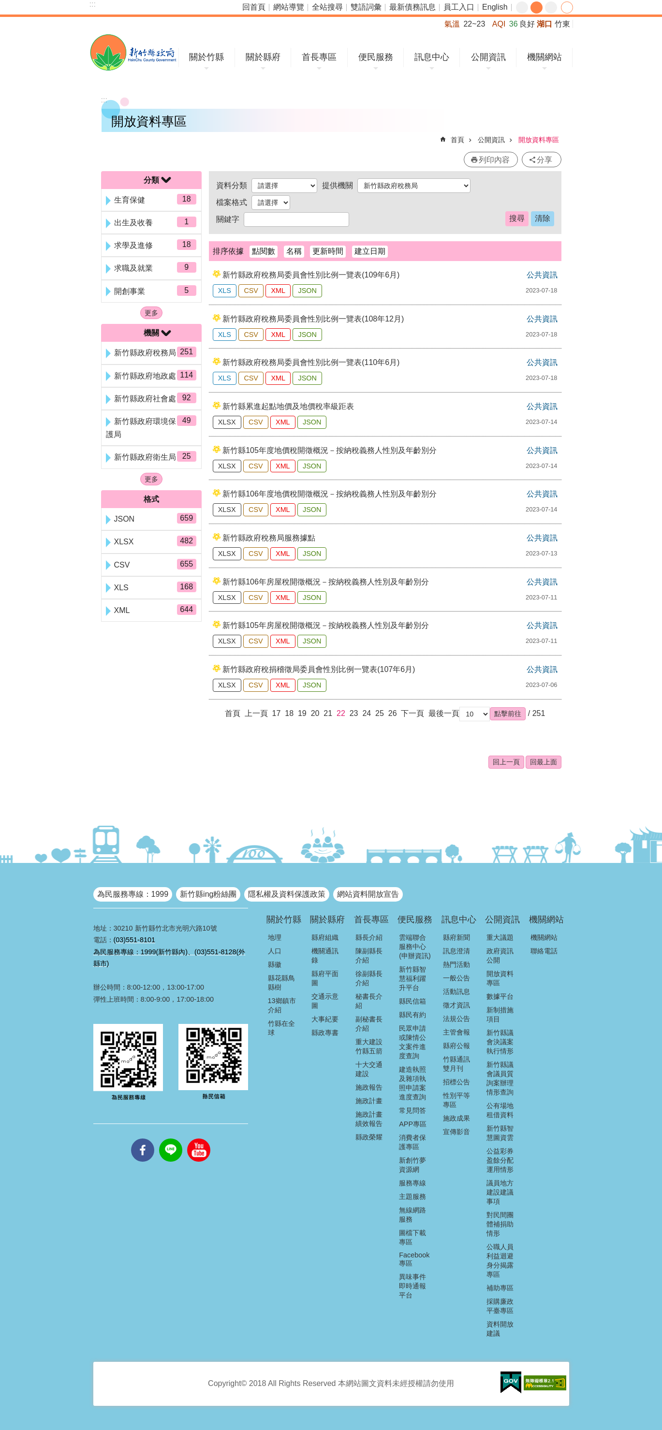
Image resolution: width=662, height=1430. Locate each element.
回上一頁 (506, 762)
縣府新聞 (456, 937)
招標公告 (456, 1082)
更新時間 (327, 251)
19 (302, 713)
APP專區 (413, 1124)
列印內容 (494, 160)
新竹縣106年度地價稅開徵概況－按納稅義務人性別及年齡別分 (329, 494)
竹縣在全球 (281, 1028)
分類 (151, 180)
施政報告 (368, 1087)
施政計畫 (368, 1101)
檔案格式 (231, 202)
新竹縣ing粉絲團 (208, 894)
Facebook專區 (414, 1259)
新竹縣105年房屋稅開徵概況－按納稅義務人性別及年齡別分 (325, 625)
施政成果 (456, 1118)
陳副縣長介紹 (368, 955)
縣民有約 (412, 1015)
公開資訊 (488, 57)
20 (315, 713)
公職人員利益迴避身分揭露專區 (500, 1260)
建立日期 (369, 251)
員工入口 (458, 7)
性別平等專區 (456, 1100)
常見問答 (412, 1110)
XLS (224, 290)
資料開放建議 (500, 1328)
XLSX (227, 422)
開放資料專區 (538, 140)
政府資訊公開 (500, 955)
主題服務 (412, 1196)
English (494, 7)
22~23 (474, 24)
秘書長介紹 (368, 1000)
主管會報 (456, 1032)
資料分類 (231, 185)
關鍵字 (227, 219)
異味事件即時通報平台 (412, 1286)
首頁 (457, 140)
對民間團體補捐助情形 (500, 1224)
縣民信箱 (412, 1001)
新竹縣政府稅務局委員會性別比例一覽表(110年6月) (310, 362)
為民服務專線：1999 (133, 894)
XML (278, 290)
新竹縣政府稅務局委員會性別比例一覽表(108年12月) (313, 319)
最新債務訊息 (412, 7)
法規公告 (456, 1018)
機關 (151, 333)
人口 (274, 951)
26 (392, 713)
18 (289, 713)
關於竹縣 (206, 57)
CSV (251, 290)
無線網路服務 (412, 1214)
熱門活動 (456, 964)
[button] (508, 713)
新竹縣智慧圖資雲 (500, 1132)
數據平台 (500, 996)
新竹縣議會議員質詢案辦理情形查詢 (500, 1078)
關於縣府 (263, 57)
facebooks (143, 1138)
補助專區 (500, 1288)
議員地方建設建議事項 (500, 1192)
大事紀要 (324, 1019)
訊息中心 (431, 57)
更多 (151, 313)
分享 (567, 7)
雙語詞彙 (366, 7)
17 (276, 713)
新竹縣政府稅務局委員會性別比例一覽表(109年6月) (310, 275)
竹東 (562, 24)
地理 (274, 937)
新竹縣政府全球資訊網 (133, 52)
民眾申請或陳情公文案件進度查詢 (412, 1042)
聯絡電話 (544, 951)
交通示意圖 (324, 1000)
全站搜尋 (327, 7)
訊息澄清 (456, 951)
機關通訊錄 (324, 955)
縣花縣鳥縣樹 (281, 982)
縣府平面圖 (324, 978)
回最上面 (543, 762)
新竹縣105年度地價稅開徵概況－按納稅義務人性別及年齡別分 (329, 450)
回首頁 (253, 7)
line (171, 1138)
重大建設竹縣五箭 (368, 1046)
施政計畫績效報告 (368, 1118)
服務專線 (412, 1183)
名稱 (294, 251)
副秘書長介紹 (368, 1023)
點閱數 (263, 251)
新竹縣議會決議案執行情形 (500, 1042)
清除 (542, 218)
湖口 (544, 24)
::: (92, 4)
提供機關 (337, 185)
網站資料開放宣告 (368, 894)
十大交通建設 (368, 1069)
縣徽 (274, 964)
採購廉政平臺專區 (500, 1306)
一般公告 (456, 978)
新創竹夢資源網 (412, 1164)
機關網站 (544, 57)
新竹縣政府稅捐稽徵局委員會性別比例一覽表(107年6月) (318, 669)
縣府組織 (324, 937)
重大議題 (500, 937)
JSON (307, 290)
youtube (199, 1138)
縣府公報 (456, 1046)
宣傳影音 (456, 1132)
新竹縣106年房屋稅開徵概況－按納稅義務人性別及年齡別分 (325, 582)
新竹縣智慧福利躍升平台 (412, 978)
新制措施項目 (500, 1014)
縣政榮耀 (368, 1137)
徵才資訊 (456, 1005)
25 (379, 713)
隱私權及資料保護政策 (286, 894)
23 (354, 713)
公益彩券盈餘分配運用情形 (500, 1160)
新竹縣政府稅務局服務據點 (268, 538)
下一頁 (412, 713)
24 (366, 713)
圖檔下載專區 (412, 1237)
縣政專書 (324, 1032)
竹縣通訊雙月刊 (456, 1063)
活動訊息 (456, 991)
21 (328, 713)
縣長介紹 (368, 937)
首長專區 (319, 57)
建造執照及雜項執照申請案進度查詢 (412, 1083)
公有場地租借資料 (500, 1110)
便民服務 (375, 57)
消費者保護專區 (412, 1142)
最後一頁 (443, 713)
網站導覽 (288, 7)
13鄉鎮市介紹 (282, 1005)
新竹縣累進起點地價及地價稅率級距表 (288, 406)
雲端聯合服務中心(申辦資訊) (415, 947)
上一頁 (256, 713)
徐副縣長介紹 (368, 978)
